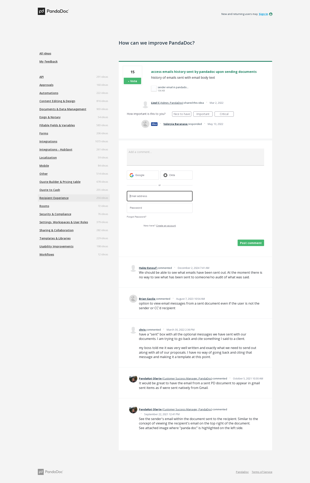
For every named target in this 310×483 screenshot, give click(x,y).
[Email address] (160, 196)
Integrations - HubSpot (55, 149)
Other (43, 174)
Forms (43, 133)
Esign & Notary (50, 117)
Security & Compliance (55, 214)
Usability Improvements (56, 246)
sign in (263, 14)
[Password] (160, 208)
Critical (227, 114)
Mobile (44, 166)
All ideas (45, 53)
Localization (48, 157)
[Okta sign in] (177, 175)
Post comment (251, 243)
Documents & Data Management (62, 109)
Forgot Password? (136, 216)
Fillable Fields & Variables (57, 125)
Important (204, 114)
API (41, 77)
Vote (133, 81)
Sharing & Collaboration (56, 230)
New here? (160, 225)
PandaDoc (242, 472)
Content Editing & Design (57, 101)
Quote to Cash (49, 190)
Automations (48, 93)
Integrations (48, 141)
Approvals (46, 85)
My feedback (48, 61)
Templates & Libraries (55, 238)
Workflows (46, 254)
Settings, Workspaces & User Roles (63, 222)
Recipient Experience (54, 198)
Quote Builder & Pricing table (59, 182)
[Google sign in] (143, 175)
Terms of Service (262, 472)
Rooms (44, 206)
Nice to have (183, 114)
